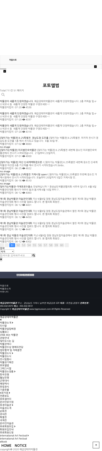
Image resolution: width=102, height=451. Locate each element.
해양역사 (4, 384)
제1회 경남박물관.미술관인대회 (16, 199)
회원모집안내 (7, 429)
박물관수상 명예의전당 (11, 347)
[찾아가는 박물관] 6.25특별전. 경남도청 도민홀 (24, 138)
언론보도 (4, 396)
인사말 (3, 326)
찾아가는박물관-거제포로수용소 (16, 187)
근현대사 (4, 381)
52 (18, 245)
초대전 (3, 414)
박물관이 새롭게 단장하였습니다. (17, 101)
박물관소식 (5, 356)
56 (40, 245)
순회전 (3, 411)
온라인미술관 (7, 423)
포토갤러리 (5, 399)
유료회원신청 (7, 432)
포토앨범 (4, 365)
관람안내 (4, 338)
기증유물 (4, 390)
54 (29, 245)
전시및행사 (5, 359)
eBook (3, 442)
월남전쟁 (4, 377)
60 (61, 245)
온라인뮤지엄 (7, 402)
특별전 (3, 417)
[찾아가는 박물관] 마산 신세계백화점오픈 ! (22, 162)
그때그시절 (5, 368)
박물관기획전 (7, 362)
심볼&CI (4, 332)
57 (45, 245)
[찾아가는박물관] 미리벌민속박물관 (18, 150)
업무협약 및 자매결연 (11, 350)
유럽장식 (4, 387)
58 (50, 245)
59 (56, 245)
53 (23, 245)
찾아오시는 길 (7, 341)
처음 (2, 245)
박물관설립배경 (8, 329)
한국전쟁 (4, 374)
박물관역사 (5, 344)
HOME (6, 445)
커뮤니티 (4, 292)
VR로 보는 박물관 (9, 335)
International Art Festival (13, 438)
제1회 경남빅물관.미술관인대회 (16, 223)
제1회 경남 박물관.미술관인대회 (16, 235)
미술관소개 (5, 408)
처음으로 (4, 285)
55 (34, 245)
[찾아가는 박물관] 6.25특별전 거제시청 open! (24, 174)
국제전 (3, 420)
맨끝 (67, 245)
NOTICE (21, 445)
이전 (7, 245)
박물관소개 (5, 288)
